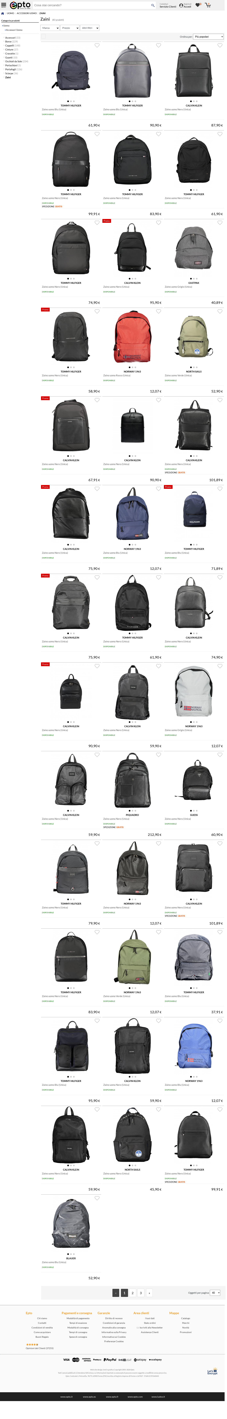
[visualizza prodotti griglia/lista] (43, 37)
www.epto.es (89, 1414)
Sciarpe (11, 73)
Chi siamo (42, 1336)
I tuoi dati (150, 1336)
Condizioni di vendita (42, 1345)
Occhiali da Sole (16, 61)
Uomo (10, 13)
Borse (11, 41)
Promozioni (186, 1350)
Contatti (42, 1340)
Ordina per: (186, 36)
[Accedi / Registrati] (185, 6)
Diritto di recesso (114, 1336)
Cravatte (11, 53)
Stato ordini (150, 1340)
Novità (185, 1345)
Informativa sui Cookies (114, 1354)
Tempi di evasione (78, 1340)
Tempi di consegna (78, 1350)
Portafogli (13, 69)
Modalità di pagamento (78, 1336)
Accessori (13, 37)
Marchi (185, 1340)
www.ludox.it (158, 1414)
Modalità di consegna (78, 1345)
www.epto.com (135, 1414)
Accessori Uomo (27, 13)
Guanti (11, 57)
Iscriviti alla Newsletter (150, 1345)
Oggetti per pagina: (199, 1310)
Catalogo (185, 1336)
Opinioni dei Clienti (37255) (40, 1366)
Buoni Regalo (42, 1354)
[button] (68, 101)
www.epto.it (66, 1414)
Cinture (11, 49)
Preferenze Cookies (114, 1359)
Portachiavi (13, 65)
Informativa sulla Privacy (114, 1350)
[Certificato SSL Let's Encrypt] (212, 1389)
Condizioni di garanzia (114, 1340)
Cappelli (12, 45)
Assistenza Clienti (150, 1350)
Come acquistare (42, 1350)
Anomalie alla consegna (114, 1345)
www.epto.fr (112, 1414)
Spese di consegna (78, 1354)
